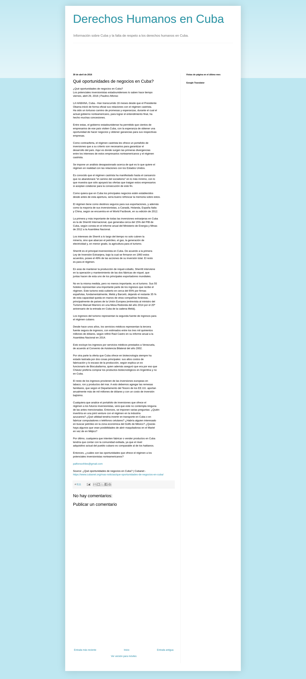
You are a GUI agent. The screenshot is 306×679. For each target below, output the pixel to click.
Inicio (126, 650)
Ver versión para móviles (123, 656)
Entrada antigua (165, 650)
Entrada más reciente (85, 650)
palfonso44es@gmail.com (88, 463)
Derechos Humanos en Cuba (148, 18)
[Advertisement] (144, 58)
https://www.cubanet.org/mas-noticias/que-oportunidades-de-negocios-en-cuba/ (118, 474)
